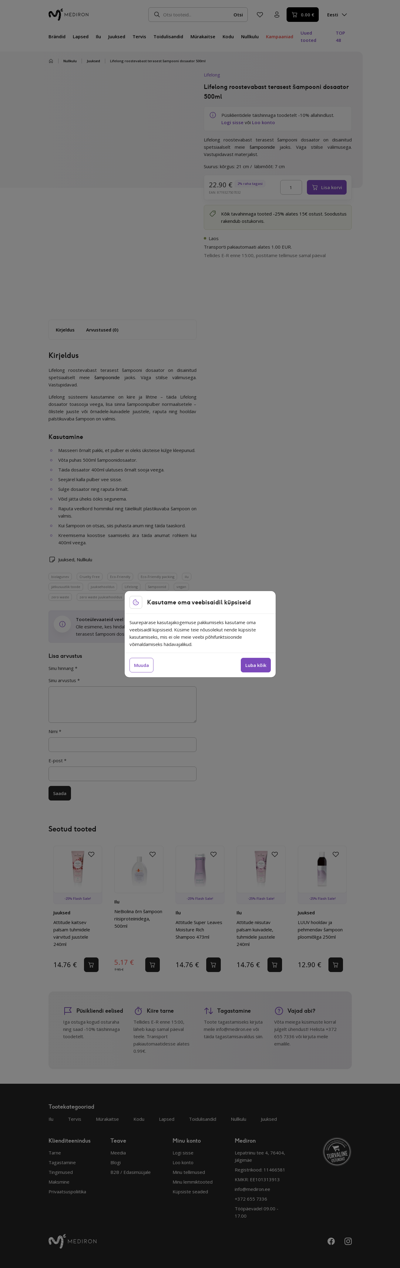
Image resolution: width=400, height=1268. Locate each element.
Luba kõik (255, 665)
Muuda (141, 665)
